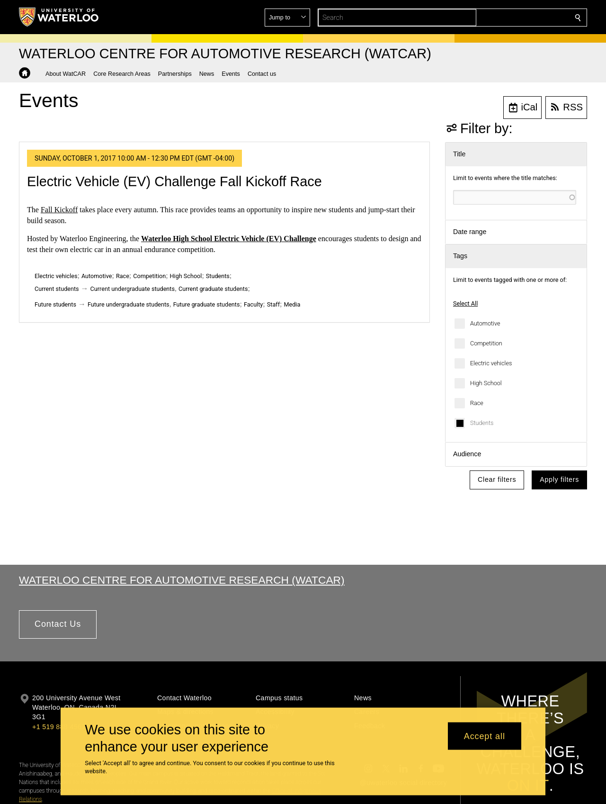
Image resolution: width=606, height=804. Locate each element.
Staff (273, 304)
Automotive (485, 323)
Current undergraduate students (132, 288)
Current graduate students (213, 288)
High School (486, 383)
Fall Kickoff (59, 210)
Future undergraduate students (128, 304)
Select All (465, 303)
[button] (509, 17)
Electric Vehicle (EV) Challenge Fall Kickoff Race (174, 181)
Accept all (484, 736)
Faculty (253, 304)
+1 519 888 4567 (58, 727)
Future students (55, 304)
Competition (486, 343)
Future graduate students (206, 304)
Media (292, 304)
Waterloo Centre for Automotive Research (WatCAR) (182, 580)
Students (481, 422)
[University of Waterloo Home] (59, 17)
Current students (57, 288)
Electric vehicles (491, 363)
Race (476, 403)
